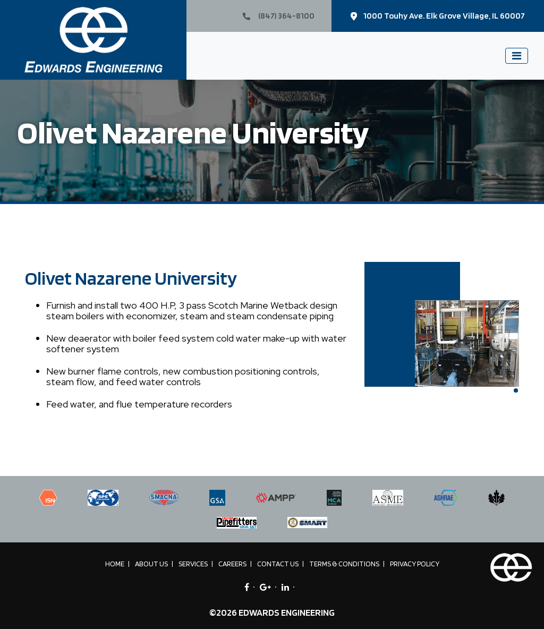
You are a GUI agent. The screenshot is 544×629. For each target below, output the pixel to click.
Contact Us (278, 563)
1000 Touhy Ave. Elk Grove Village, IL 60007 (438, 16)
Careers (232, 563)
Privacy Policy (414, 563)
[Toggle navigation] (516, 56)
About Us (151, 563)
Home (114, 563)
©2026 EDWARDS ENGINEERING (272, 612)
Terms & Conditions (344, 563)
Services (193, 563)
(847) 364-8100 (278, 16)
